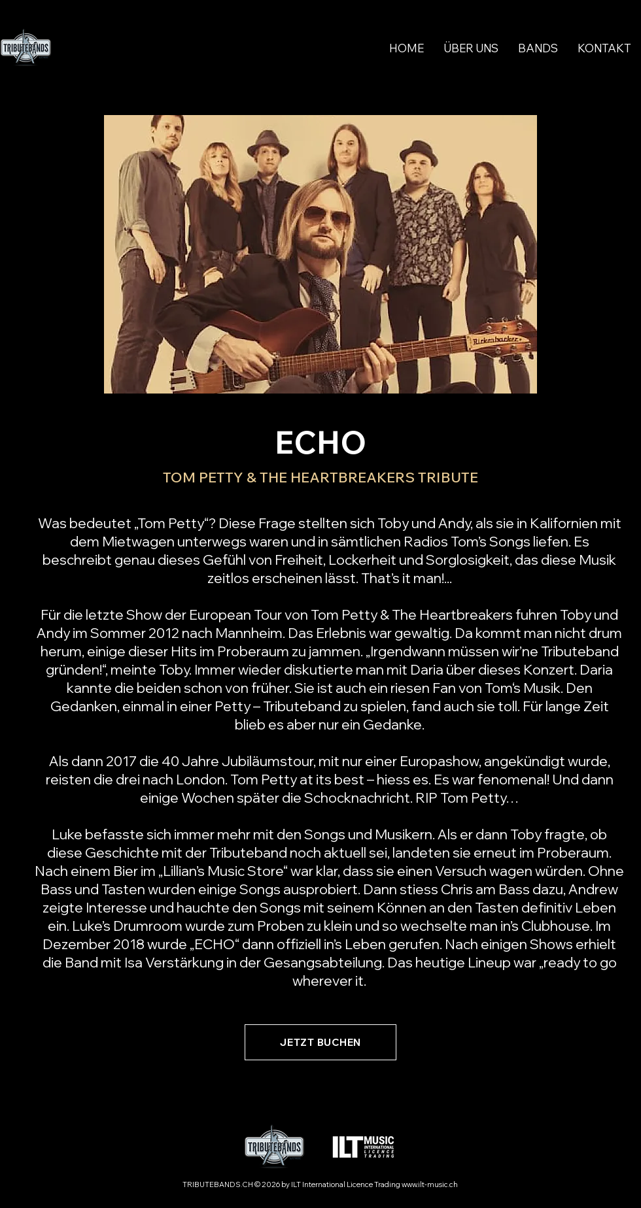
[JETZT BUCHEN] (320, 1042)
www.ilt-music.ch (430, 1184)
